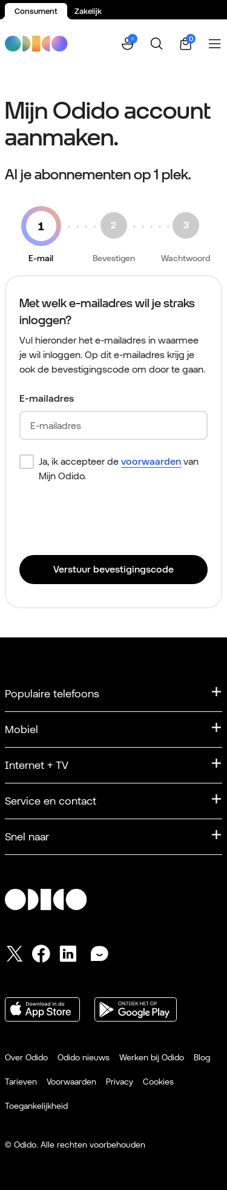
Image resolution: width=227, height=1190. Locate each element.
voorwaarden (151, 461)
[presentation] (111, 521)
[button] (127, 44)
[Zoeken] (157, 43)
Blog (202, 1057)
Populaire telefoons (52, 693)
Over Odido (26, 1057)
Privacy (119, 1081)
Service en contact (50, 800)
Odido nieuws (84, 1057)
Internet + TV (36, 765)
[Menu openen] (215, 43)
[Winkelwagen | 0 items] (186, 44)
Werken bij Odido (151, 1057)
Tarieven (21, 1081)
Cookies (158, 1081)
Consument (36, 11)
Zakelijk (88, 11)
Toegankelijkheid (36, 1106)
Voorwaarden (71, 1081)
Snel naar (27, 836)
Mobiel (21, 729)
